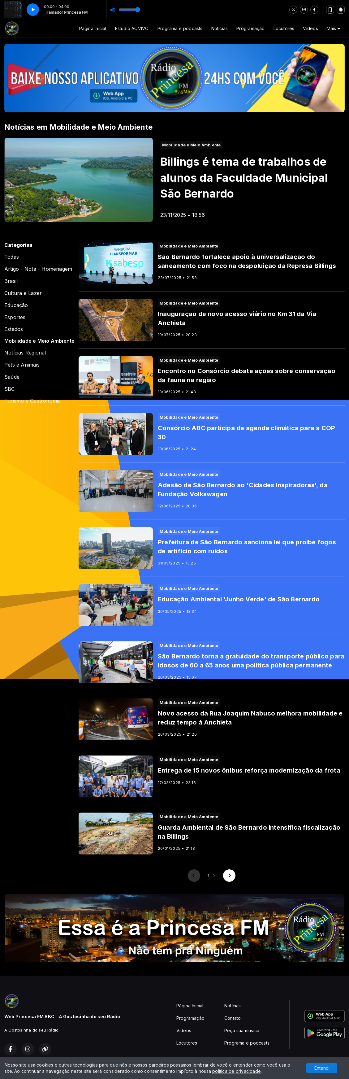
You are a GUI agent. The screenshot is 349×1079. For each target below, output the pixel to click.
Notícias (219, 28)
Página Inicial (92, 28)
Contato (232, 1018)
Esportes (15, 317)
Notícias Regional (25, 353)
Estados (13, 329)
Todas (11, 257)
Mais (333, 28)
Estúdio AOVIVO (132, 28)
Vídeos (310, 28)
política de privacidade (236, 1071)
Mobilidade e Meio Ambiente (39, 341)
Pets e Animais (22, 365)
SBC (9, 389)
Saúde (11, 377)
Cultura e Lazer (23, 293)
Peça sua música (241, 1030)
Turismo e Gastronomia (32, 401)
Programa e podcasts (180, 28)
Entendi (322, 1068)
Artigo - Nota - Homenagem (38, 269)
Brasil (11, 281)
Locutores (284, 28)
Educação (16, 305)
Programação (250, 28)
